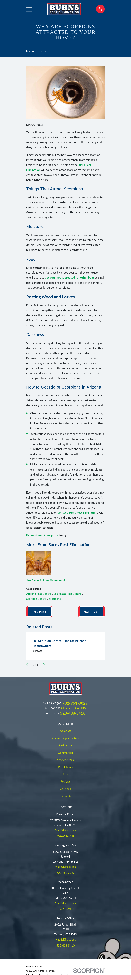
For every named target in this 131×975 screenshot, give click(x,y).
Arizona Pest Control (39, 593)
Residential (65, 745)
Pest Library (65, 767)
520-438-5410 (73, 713)
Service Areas (65, 760)
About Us (65, 731)
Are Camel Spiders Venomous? (45, 580)
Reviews (65, 782)
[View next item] (43, 665)
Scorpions (55, 598)
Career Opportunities (65, 738)
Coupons (65, 789)
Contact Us (65, 796)
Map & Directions (65, 830)
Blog (65, 774)
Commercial (65, 753)
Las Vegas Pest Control (68, 593)
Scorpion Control (36, 598)
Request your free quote (42, 535)
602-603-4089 (73, 708)
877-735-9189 (65, 909)
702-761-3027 (75, 703)
